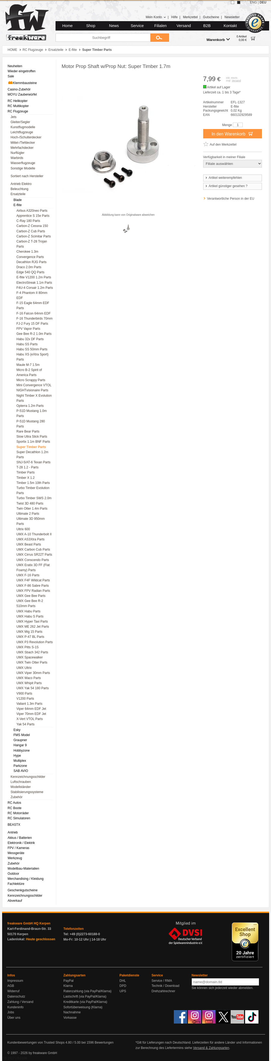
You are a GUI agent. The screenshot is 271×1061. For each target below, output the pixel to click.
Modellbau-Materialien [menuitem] (23, 868)
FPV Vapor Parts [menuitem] (28, 329)
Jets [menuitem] (14, 117)
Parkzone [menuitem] (20, 766)
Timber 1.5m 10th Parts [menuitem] (33, 483)
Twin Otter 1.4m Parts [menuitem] (32, 508)
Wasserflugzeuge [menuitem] (23, 163)
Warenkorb (218, 39)
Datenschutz (16, 996)
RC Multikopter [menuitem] (18, 106)
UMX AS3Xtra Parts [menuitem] (31, 539)
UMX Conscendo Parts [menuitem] (33, 560)
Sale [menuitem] (11, 76)
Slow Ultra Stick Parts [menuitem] (32, 436)
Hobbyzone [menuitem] (22, 750)
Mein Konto (156, 17)
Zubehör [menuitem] (17, 797)
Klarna (68, 986)
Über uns (14, 1018)
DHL (123, 981)
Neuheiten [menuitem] (15, 66)
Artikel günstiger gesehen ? (226, 186)
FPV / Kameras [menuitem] (18, 848)
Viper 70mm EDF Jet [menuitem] (31, 714)
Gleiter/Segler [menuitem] (20, 122)
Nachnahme (72, 1012)
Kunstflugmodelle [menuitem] (23, 127)
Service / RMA (162, 981)
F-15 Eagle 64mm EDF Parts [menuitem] (33, 305)
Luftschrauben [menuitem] (21, 782)
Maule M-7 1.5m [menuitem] (28, 365)
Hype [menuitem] (17, 755)
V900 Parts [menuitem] (24, 693)
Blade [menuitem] (18, 200)
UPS (123, 991)
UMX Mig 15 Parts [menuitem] (29, 632)
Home (67, 26)
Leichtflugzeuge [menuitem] (22, 132)
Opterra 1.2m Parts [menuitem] (30, 406)
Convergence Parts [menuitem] (30, 257)
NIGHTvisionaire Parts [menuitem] (32, 390)
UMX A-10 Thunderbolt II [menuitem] (34, 534)
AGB (10, 986)
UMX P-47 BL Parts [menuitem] (30, 637)
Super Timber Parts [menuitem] (31, 447)
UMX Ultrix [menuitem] (24, 668)
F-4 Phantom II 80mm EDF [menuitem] (32, 295)
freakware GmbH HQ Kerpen (28, 923)
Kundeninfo (15, 1007)
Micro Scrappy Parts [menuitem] (31, 380)
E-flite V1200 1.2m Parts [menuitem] (34, 277)
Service (137, 26)
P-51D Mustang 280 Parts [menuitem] (31, 423)
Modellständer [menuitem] (21, 787)
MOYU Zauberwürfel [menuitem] (22, 94)
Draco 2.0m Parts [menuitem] (29, 267)
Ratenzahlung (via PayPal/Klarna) (88, 991)
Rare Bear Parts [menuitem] (28, 431)
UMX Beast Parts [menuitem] (29, 544)
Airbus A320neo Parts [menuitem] (32, 211)
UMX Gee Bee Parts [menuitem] (31, 596)
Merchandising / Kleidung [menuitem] (26, 879)
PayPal (69, 981)
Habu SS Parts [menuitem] (27, 344)
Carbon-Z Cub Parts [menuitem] (31, 231)
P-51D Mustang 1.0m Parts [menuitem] (32, 413)
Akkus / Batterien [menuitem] (20, 838)
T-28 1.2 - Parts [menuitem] (28, 467)
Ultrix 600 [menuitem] (23, 529)
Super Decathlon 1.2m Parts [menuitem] (32, 454)
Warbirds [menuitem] (17, 158)
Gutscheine (211, 17)
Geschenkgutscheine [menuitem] (23, 890)
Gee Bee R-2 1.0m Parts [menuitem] (34, 334)
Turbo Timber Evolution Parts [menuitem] (33, 490)
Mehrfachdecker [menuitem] (22, 148)
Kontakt (230, 26)
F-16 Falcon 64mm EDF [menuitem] (34, 313)
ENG (253, 2)
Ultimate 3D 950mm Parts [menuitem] (31, 521)
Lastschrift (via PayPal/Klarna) (85, 996)
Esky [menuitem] (17, 730)
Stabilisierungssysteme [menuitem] (27, 792)
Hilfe (174, 17)
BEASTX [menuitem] (14, 825)
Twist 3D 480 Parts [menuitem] (30, 503)
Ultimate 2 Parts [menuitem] (28, 514)
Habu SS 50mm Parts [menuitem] (32, 349)
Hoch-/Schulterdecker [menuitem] (26, 137)
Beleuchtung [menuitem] (20, 189)
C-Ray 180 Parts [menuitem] (28, 221)
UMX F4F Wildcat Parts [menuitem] (33, 580)
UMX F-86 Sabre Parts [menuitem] (33, 586)
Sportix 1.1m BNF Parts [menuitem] (33, 442)
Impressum (15, 981)
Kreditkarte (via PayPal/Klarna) (85, 1002)
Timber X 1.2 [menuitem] (26, 478)
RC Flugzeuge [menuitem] (18, 111)
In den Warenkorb (232, 133)
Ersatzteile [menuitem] (18, 194)
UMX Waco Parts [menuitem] (29, 678)
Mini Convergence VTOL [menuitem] (34, 385)
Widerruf (13, 991)
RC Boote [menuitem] (15, 808)
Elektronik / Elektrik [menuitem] (21, 843)
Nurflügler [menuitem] (18, 153)
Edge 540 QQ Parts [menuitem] (31, 272)
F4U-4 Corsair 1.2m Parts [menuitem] (35, 288)
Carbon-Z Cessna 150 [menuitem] (32, 226)
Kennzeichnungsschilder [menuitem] (28, 777)
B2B (207, 26)
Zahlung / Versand (20, 1002)
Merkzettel (190, 17)
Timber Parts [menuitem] (26, 472)
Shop (90, 26)
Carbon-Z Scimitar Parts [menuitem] (34, 236)
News (114, 26)
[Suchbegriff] (103, 37)
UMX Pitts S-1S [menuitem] (28, 647)
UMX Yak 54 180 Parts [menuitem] (33, 688)
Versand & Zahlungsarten (211, 1048)
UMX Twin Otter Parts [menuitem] (32, 662)
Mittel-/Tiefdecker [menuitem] (23, 143)
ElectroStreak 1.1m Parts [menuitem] (34, 283)
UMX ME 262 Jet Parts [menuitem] (33, 626)
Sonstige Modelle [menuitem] (23, 168)
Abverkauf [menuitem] (15, 901)
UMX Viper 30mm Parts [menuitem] (33, 673)
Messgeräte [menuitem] (16, 853)
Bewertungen (104, 1042)
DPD (123, 986)
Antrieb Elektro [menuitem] (21, 184)
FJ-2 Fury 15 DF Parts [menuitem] (32, 323)
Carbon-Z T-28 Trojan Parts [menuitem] (32, 244)
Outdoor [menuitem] (13, 874)
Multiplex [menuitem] (20, 761)
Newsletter (232, 17)
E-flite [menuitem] (18, 205)
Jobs (10, 1012)
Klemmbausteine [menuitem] (22, 83)
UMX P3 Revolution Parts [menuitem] (35, 642)
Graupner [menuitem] (20, 740)
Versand (183, 26)
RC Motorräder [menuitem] (18, 813)
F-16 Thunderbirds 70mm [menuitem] (35, 318)
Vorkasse (70, 1018)
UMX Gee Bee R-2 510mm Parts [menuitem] (30, 603)
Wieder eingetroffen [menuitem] (22, 71)
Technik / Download (165, 986)
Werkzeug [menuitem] (15, 858)
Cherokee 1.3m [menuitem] (27, 251)
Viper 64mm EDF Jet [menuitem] (31, 709)
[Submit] (159, 37)
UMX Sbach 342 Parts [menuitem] (32, 652)
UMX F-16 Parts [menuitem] (28, 575)
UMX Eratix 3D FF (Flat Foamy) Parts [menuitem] (33, 567)
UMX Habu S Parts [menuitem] (30, 616)
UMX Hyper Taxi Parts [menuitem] (32, 621)
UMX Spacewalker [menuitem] (30, 657)
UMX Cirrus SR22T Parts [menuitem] (34, 554)
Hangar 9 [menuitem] (20, 745)
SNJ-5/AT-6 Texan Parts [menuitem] (34, 462)
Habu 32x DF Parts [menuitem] (30, 339)
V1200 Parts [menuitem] (25, 698)
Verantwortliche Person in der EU (230, 198)
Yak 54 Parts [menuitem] (26, 724)
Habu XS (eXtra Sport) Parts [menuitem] (33, 357)
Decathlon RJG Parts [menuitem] (32, 262)
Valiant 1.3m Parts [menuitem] (29, 704)
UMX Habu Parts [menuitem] (29, 611)
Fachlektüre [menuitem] (16, 884)
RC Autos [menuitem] (14, 803)
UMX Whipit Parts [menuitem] (29, 683)
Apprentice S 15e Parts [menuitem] (33, 216)
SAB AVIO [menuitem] (21, 771)
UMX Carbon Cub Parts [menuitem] (33, 549)
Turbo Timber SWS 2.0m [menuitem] (34, 498)
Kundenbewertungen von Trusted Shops (36, 1042)
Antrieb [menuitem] (13, 832)
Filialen (160, 26)
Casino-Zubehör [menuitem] (19, 89)
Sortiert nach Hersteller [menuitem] (27, 176)
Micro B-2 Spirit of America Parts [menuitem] (29, 372)
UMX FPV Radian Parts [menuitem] (33, 591)
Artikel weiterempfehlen (223, 178)
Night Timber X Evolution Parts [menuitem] (34, 398)
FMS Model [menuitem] (22, 735)
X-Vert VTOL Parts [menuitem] (30, 719)
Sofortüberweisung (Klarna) (83, 1007)
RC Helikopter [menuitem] (18, 101)
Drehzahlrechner (163, 991)
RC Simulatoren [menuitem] (19, 818)
